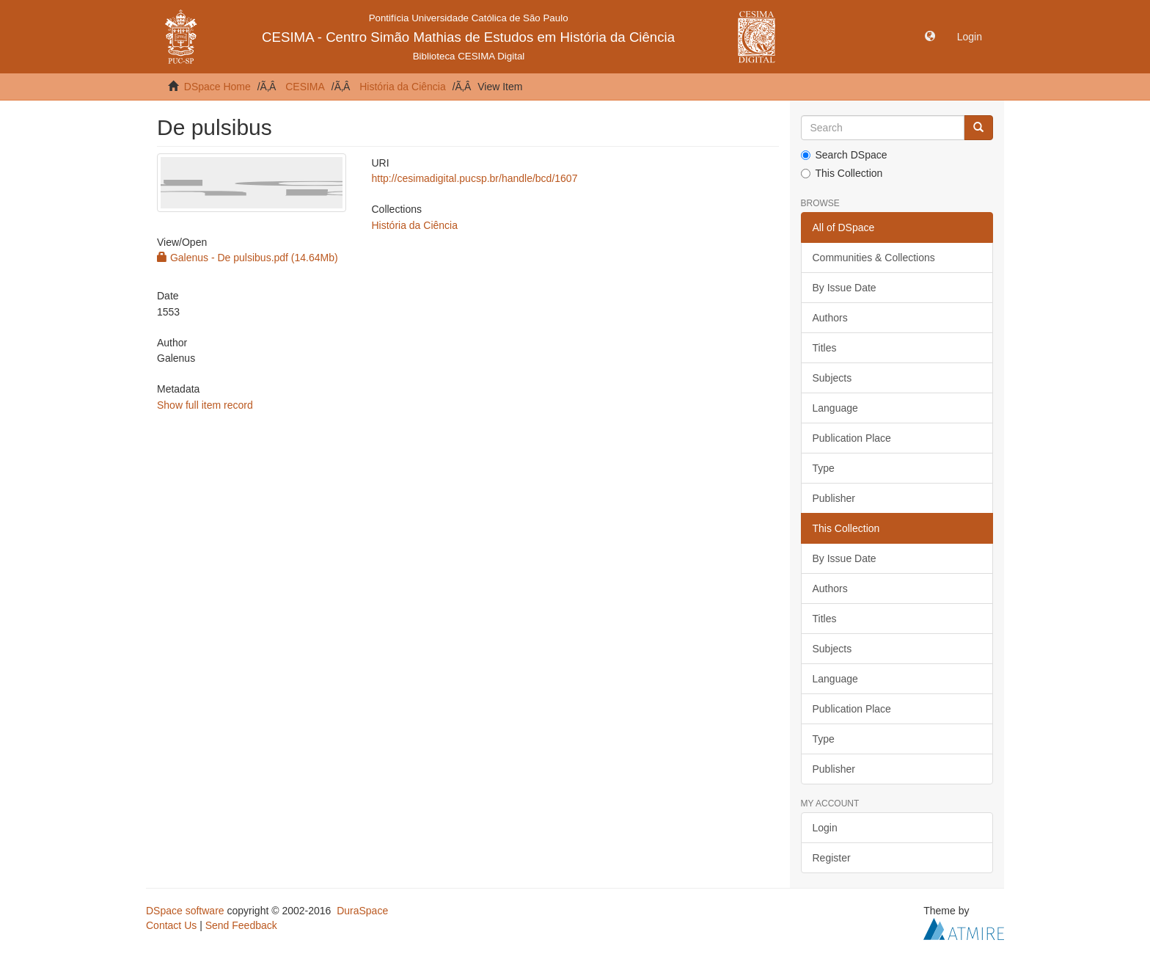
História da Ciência (402, 86)
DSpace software (185, 911)
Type (824, 468)
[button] (930, 36)
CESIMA (305, 86)
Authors (830, 318)
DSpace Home (217, 86)
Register (832, 858)
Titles (825, 348)
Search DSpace (844, 155)
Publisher (834, 498)
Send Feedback (241, 925)
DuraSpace (362, 911)
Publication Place (852, 438)
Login (825, 828)
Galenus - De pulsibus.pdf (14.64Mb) (247, 257)
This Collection (842, 173)
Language (835, 408)
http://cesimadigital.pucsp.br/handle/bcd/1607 (474, 178)
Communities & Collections (874, 257)
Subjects (832, 378)
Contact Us (171, 925)
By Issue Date (844, 288)
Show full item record (205, 405)
